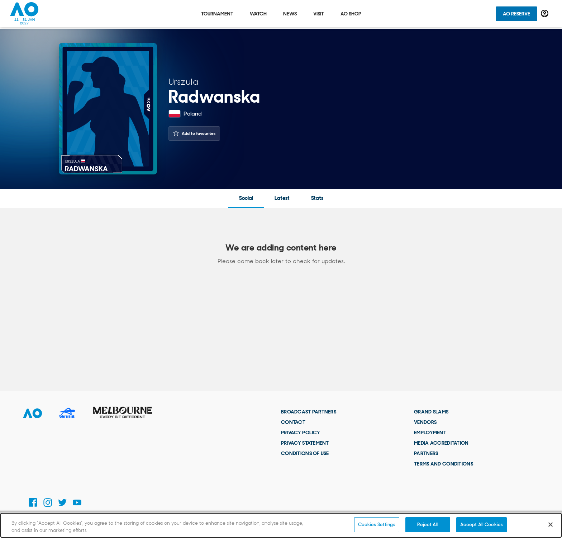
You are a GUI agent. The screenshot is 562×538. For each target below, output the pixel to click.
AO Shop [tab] (350, 14)
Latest (282, 198)
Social (246, 198)
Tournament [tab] (217, 14)
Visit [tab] (318, 14)
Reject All (427, 524)
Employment (430, 432)
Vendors (425, 422)
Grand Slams (431, 411)
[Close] (550, 524)
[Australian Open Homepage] (24, 14)
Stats (317, 198)
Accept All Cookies (481, 524)
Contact (293, 422)
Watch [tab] (258, 14)
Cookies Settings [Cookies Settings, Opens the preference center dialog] (376, 524)
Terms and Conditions (443, 463)
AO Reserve (516, 14)
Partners (426, 453)
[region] (281, 525)
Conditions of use (305, 453)
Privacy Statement (305, 443)
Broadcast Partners (308, 411)
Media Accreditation (441, 443)
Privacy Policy (300, 432)
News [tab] (290, 14)
